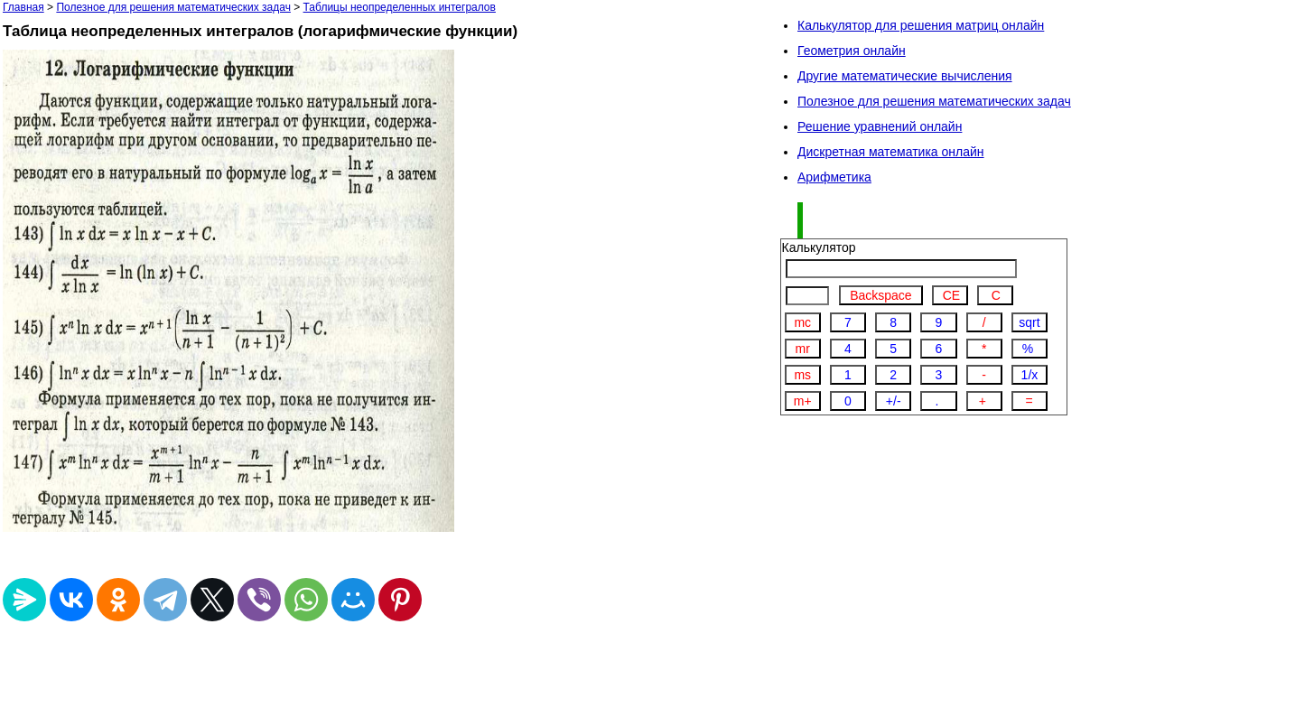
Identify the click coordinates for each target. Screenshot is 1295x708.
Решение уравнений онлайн (879, 126)
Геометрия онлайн (851, 50)
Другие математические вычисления (904, 76)
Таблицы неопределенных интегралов (399, 7)
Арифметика (834, 177)
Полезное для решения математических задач (173, 7)
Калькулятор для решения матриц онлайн (920, 25)
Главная (23, 7)
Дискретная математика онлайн (890, 151)
